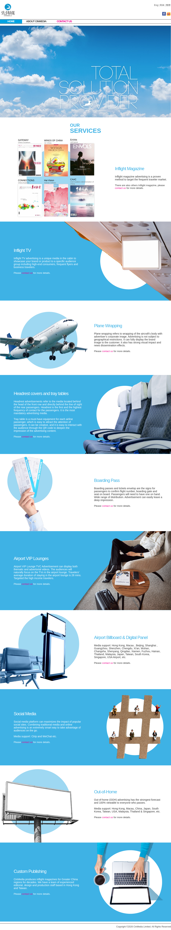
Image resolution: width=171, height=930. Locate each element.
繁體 (168, 5)
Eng (156, 5)
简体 (162, 5)
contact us (120, 188)
